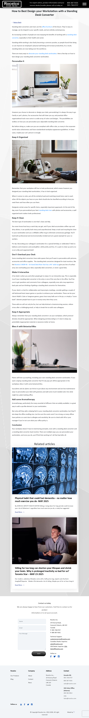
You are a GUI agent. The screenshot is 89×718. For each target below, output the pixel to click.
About (30, 676)
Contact (30, 679)
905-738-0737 (72, 5)
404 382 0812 (68, 693)
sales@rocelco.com (56, 644)
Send (38, 653)
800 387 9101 (56, 632)
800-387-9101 (72, 3)
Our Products (15, 676)
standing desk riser (45, 210)
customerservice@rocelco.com (60, 639)
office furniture (47, 27)
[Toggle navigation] (84, 4)
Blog (12, 679)
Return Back (17, 22)
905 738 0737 (56, 630)
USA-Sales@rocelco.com (70, 697)
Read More (18, 512)
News (30, 682)
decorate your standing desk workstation (43, 53)
